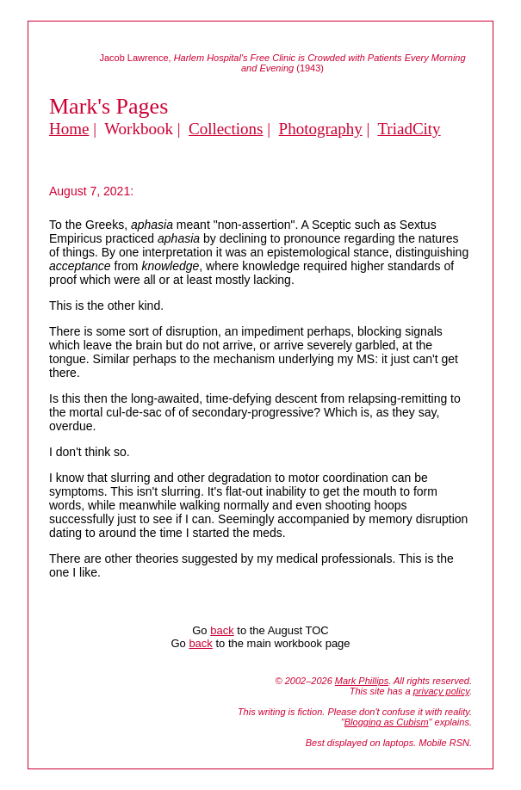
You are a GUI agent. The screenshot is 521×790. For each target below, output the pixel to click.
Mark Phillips (361, 681)
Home (69, 129)
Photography (321, 129)
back (221, 630)
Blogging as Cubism (386, 722)
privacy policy (441, 691)
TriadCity (408, 129)
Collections (226, 129)
